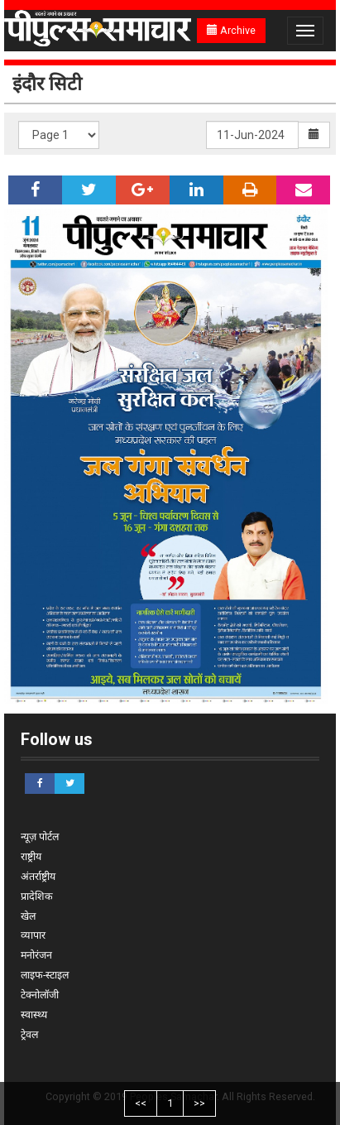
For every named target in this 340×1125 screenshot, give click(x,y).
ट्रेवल (29, 1034)
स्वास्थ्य (34, 1014)
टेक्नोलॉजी (40, 994)
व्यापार (33, 935)
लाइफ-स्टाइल (45, 975)
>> (199, 1103)
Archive (231, 30)
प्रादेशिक (37, 896)
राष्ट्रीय (31, 856)
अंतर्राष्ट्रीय (38, 876)
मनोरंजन (36, 955)
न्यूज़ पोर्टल (40, 836)
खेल (28, 916)
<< (140, 1103)
